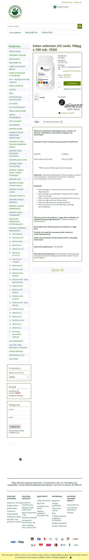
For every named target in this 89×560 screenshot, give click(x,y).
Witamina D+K (18, 320)
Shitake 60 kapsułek (29, 517)
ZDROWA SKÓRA (15, 129)
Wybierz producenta (16, 372)
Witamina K (17, 324)
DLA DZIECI (13, 103)
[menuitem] (15, 33)
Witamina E (16, 328)
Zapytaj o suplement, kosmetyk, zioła (42, 513)
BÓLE (11, 93)
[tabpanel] (57, 194)
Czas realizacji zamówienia (72, 509)
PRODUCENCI (14, 59)
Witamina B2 (17, 269)
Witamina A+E (17, 249)
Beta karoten (17, 241)
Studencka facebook (59, 523)
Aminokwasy (17, 234)
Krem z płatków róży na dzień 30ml (29, 526)
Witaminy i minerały (14, 503)
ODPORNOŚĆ (14, 125)
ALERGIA (12, 89)
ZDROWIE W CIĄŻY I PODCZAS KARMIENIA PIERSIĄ (17, 144)
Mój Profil (40, 503)
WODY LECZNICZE (16, 86)
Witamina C (17, 313)
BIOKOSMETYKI (15, 63)
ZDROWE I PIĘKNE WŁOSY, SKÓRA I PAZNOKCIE (16, 173)
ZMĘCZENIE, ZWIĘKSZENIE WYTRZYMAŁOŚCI (16, 221)
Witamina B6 (17, 286)
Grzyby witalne (12, 505)
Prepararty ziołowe (14, 517)
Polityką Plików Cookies (59, 555)
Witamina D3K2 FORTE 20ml (28, 509)
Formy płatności (73, 505)
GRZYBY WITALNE (16, 351)
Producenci (11, 511)
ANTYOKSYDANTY (16, 341)
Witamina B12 (17, 309)
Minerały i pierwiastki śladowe (16, 334)
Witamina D (17, 316)
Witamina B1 (17, 265)
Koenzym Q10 (17, 237)
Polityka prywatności (56, 504)
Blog (53, 513)
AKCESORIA (13, 359)
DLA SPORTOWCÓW (17, 107)
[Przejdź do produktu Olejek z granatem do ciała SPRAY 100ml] (19, 467)
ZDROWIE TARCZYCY (17, 196)
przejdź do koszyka (16, 395)
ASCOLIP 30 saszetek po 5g (27, 504)
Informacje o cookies (56, 509)
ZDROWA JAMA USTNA (18, 160)
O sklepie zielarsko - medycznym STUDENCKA (59, 518)
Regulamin (56, 500)
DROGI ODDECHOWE (17, 111)
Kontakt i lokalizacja (59, 526)
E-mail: (11, 409)
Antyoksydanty (12, 514)
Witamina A (17, 245)
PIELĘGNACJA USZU (17, 355)
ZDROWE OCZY (15, 179)
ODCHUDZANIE (15, 121)
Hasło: (11, 417)
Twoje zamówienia (44, 500)
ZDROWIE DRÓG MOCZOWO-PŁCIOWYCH (15, 153)
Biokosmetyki (12, 508)
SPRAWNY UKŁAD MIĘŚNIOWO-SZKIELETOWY (16, 135)
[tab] (37, 122)
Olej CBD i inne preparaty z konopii (14, 520)
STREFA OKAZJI (15, 51)
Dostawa (70, 513)
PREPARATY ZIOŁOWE (17, 55)
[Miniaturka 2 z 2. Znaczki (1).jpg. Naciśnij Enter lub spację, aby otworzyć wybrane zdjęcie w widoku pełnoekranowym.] (42, 97)
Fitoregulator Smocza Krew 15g (28, 521)
